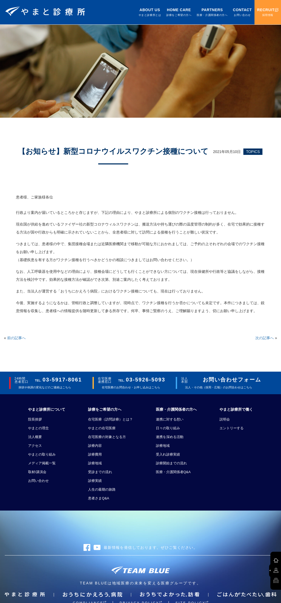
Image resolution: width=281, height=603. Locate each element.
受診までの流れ (100, 472)
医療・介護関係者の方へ (176, 409)
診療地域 (95, 463)
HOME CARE (178, 12)
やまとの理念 (38, 428)
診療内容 (95, 446)
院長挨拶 (35, 419)
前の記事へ (16, 338)
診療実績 (95, 481)
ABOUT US (150, 12)
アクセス (35, 446)
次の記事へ (264, 338)
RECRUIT (267, 12)
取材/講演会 (37, 472)
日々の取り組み (168, 428)
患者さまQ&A (98, 498)
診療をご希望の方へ (104, 409)
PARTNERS (212, 12)
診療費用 (95, 454)
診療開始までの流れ (171, 463)
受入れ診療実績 (168, 454)
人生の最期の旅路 (102, 489)
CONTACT (242, 12)
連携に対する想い (169, 419)
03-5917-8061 (62, 380)
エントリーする (231, 428)
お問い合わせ (38, 481)
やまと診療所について (46, 409)
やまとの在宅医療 (102, 428)
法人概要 (35, 437)
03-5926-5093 (145, 380)
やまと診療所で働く (236, 409)
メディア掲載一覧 (42, 463)
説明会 (224, 419)
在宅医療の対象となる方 (107, 437)
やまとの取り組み (42, 454)
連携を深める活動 (169, 437)
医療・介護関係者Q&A (173, 472)
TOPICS (253, 152)
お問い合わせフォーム (232, 380)
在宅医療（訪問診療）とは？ (110, 419)
